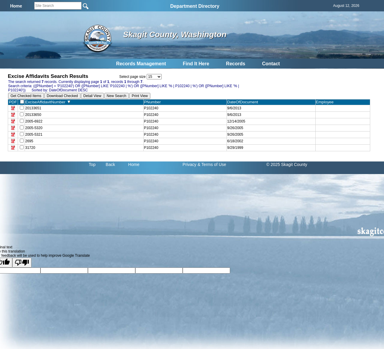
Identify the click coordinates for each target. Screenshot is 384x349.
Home (133, 164)
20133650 (33, 115)
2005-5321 (33, 134)
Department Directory (195, 6)
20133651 (33, 108)
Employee (326, 102)
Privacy (189, 164)
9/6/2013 (234, 108)
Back (110, 164)
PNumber (154, 102)
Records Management (141, 63)
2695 (29, 141)
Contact (271, 63)
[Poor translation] (22, 263)
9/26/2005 (235, 128)
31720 (30, 148)
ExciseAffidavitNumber (47, 102)
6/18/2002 (235, 141)
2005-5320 (33, 128)
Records (235, 63)
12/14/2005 (236, 121)
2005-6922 (33, 121)
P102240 (151, 108)
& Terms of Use (211, 164)
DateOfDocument (243, 102)
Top (92, 164)
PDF (13, 102)
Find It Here (196, 63)
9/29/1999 (235, 148)
